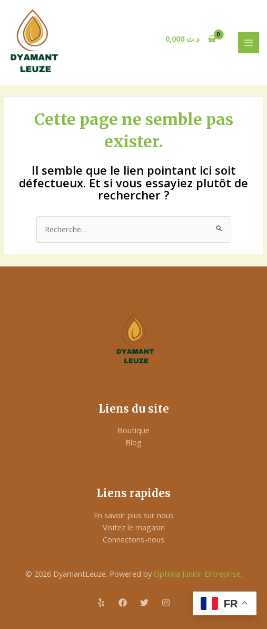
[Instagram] (166, 602)
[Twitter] (144, 602)
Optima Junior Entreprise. (197, 573)
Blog (133, 442)
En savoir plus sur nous (134, 515)
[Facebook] (122, 602)
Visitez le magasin (134, 527)
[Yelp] (101, 602)
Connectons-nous (133, 539)
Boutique (133, 430)
